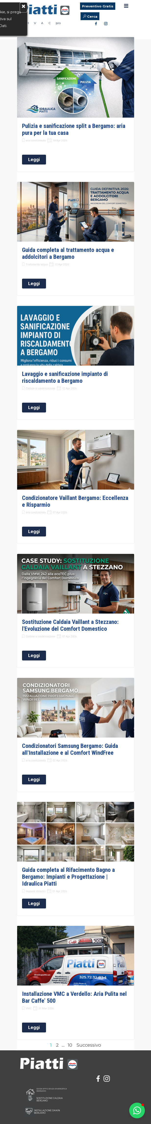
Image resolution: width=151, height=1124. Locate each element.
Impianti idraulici (36, 891)
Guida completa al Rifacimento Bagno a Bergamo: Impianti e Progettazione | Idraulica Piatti (68, 876)
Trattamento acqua (37, 264)
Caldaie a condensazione (40, 388)
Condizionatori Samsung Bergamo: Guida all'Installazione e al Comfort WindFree (70, 749)
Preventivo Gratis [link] (97, 6)
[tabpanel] (73, 1066)
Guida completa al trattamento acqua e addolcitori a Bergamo (68, 253)
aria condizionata (36, 140)
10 (71, 1045)
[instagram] (106, 23)
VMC (29, 1008)
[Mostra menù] (126, 5)
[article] (75, 104)
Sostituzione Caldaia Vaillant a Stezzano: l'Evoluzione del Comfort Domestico (70, 625)
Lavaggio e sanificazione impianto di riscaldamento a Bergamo (65, 377)
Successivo (89, 1045)
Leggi (34, 159)
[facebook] (96, 23)
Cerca (92, 16)
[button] (137, 1110)
